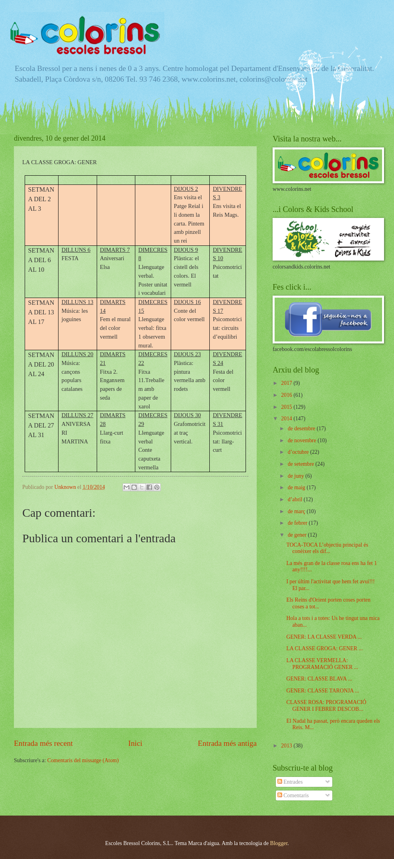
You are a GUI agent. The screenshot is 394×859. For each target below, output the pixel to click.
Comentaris (293, 795)
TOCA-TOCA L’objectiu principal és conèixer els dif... (327, 548)
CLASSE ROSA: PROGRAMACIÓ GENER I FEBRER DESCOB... (326, 705)
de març (297, 511)
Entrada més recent (43, 743)
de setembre (302, 464)
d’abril (296, 499)
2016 (287, 395)
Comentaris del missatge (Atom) (83, 760)
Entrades (290, 782)
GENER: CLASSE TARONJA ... (322, 691)
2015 (287, 407)
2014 (287, 419)
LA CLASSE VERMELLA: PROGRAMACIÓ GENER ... (322, 663)
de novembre (303, 440)
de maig (297, 487)
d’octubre (299, 452)
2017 (287, 383)
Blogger (279, 843)
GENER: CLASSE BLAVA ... (319, 679)
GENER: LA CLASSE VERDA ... (323, 637)
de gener (298, 535)
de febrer (298, 523)
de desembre (302, 428)
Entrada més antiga (227, 743)
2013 (287, 746)
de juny (296, 476)
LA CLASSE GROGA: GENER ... (324, 648)
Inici (135, 743)
